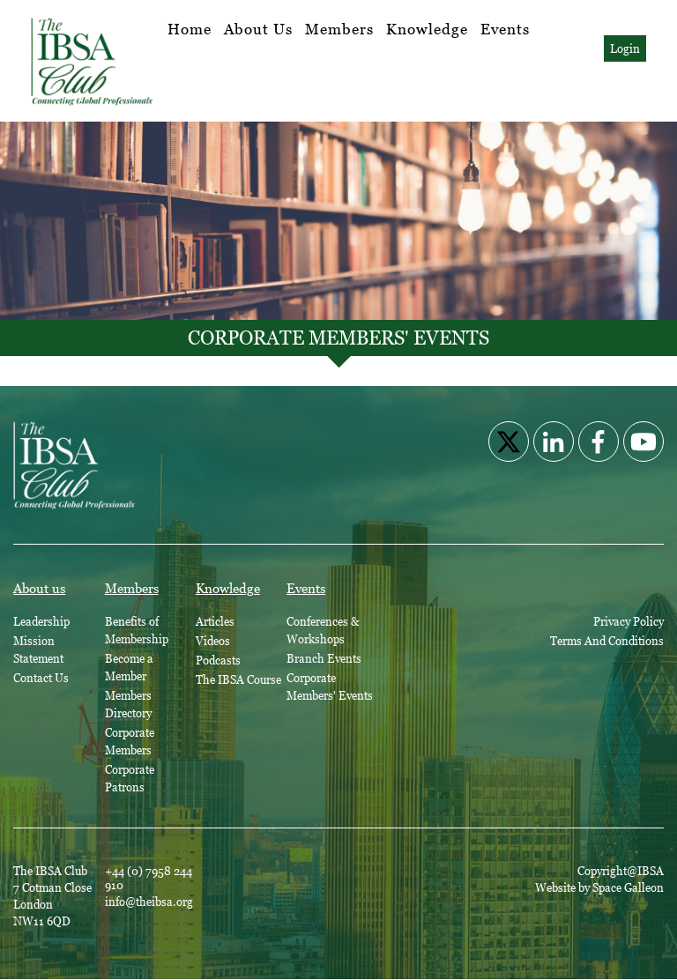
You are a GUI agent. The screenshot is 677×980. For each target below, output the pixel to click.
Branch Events (323, 658)
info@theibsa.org (149, 902)
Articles (215, 621)
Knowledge (427, 29)
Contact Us (41, 678)
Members (339, 29)
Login (625, 48)
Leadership (41, 621)
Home (189, 29)
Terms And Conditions (607, 641)
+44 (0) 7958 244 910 (148, 878)
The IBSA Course (238, 679)
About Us (258, 29)
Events (505, 29)
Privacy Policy (628, 621)
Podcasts (218, 660)
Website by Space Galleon (599, 887)
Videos (213, 641)
